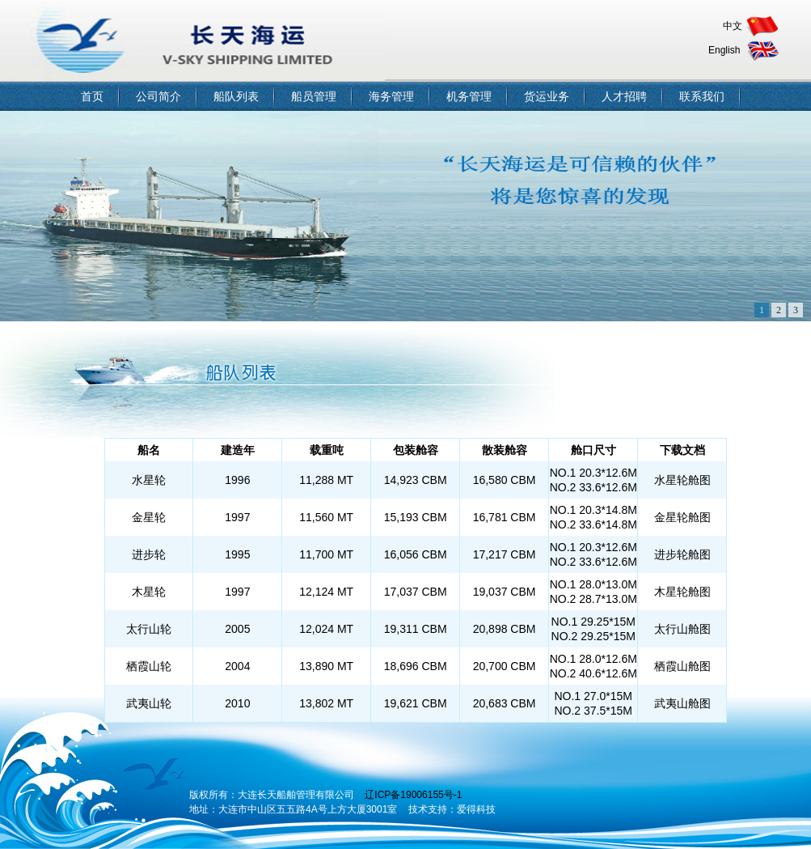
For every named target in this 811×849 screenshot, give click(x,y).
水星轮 (149, 479)
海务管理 (391, 96)
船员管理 (313, 96)
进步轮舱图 (682, 554)
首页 (92, 96)
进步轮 (149, 554)
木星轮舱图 (682, 591)
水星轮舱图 (682, 479)
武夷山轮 (148, 703)
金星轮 (149, 517)
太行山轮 (148, 628)
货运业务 (546, 96)
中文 (732, 26)
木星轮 (149, 591)
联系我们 (701, 96)
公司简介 (158, 96)
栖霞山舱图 (682, 666)
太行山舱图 (682, 628)
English (724, 50)
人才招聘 (624, 96)
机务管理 (469, 96)
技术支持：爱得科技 (452, 809)
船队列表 (236, 96)
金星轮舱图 (682, 517)
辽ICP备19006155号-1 (413, 794)
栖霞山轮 (148, 666)
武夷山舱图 (682, 703)
